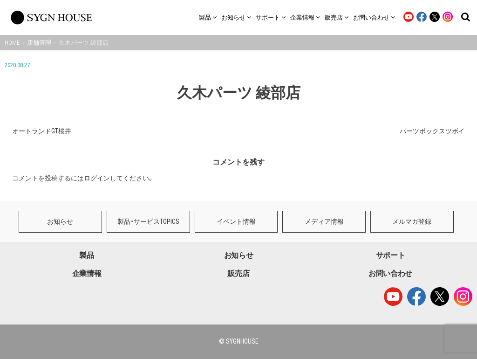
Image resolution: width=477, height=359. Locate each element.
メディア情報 (324, 221)
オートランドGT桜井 (41, 131)
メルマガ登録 (411, 221)
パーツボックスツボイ (432, 131)
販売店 (238, 273)
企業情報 (87, 273)
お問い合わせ (390, 273)
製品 (86, 255)
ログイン (97, 178)
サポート (390, 255)
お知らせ (60, 221)
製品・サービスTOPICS (148, 221)
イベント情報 (236, 221)
